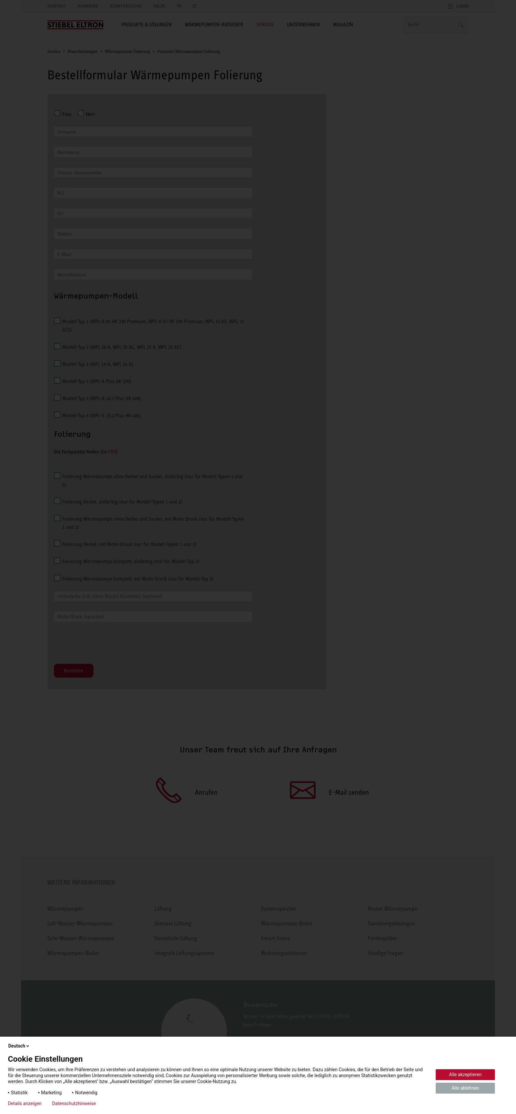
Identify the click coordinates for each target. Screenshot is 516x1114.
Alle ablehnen (465, 1088)
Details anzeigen (24, 1103)
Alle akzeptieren (465, 1074)
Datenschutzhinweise (74, 1103)
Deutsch (19, 1046)
